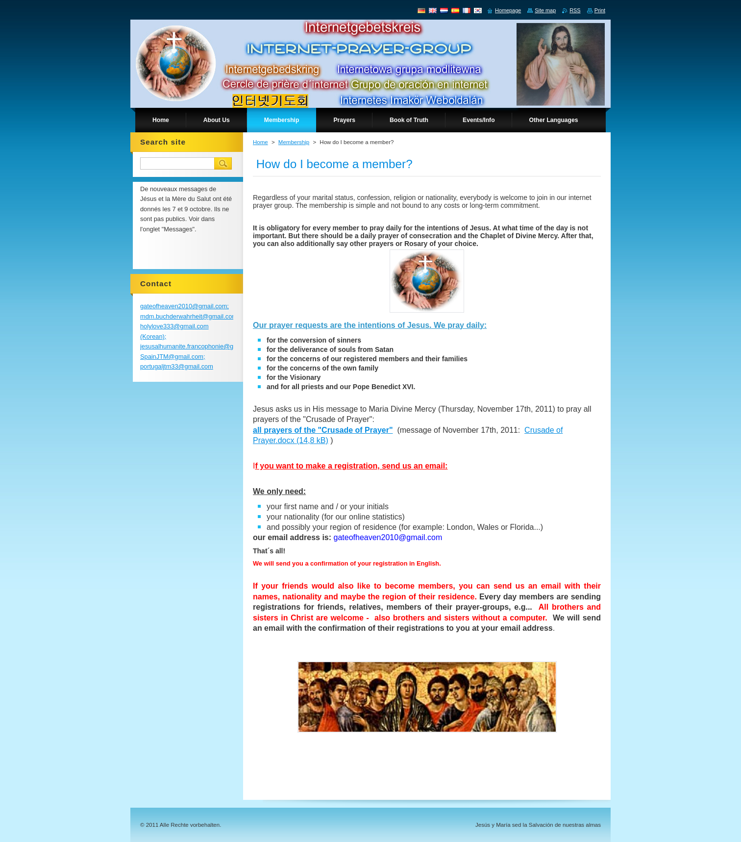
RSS (574, 10)
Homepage (508, 10)
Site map (545, 10)
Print (599, 10)
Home (260, 142)
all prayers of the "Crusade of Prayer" (323, 430)
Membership (293, 142)
